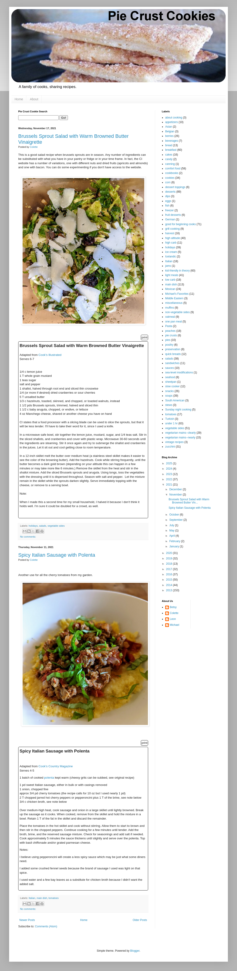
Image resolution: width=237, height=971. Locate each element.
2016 (169, 574)
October (174, 514)
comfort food (172, 168)
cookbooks (171, 173)
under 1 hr (171, 423)
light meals (171, 275)
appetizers (171, 122)
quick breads (173, 354)
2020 (169, 553)
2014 (169, 585)
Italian (32, 898)
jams (168, 265)
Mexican (170, 289)
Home (19, 99)
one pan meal (173, 321)
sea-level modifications (179, 372)
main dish (42, 898)
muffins (169, 307)
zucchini (170, 446)
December (176, 489)
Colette (174, 613)
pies (167, 340)
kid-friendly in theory (177, 270)
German (170, 219)
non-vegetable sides (177, 312)
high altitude (172, 238)
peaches (170, 330)
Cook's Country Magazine (56, 766)
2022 (169, 479)
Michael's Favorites (176, 293)
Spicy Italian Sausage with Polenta (56, 555)
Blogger (134, 950)
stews (168, 405)
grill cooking (172, 228)
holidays (33, 525)
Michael (174, 624)
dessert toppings (175, 187)
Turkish (169, 418)
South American (175, 400)
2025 (169, 463)
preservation (172, 349)
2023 (169, 474)
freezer (169, 210)
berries (169, 136)
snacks (169, 391)
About (34, 99)
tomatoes (54, 898)
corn (167, 182)
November (176, 494)
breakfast (170, 149)
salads (42, 525)
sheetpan (170, 381)
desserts (170, 191)
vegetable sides (56, 525)
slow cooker (172, 386)
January (174, 546)
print (144, 337)
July (172, 525)
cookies (170, 177)
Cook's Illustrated (50, 355)
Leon (173, 619)
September (176, 519)
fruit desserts (173, 214)
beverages (171, 140)
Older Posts (140, 920)
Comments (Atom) (46, 926)
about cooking (173, 117)
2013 (169, 590)
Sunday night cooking (178, 409)
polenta (49, 777)
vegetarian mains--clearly (180, 432)
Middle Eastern (174, 298)
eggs (168, 201)
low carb (170, 279)
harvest (169, 233)
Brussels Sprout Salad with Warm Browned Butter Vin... (189, 501)
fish (167, 205)
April (172, 535)
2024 (169, 468)
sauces (169, 368)
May (172, 530)
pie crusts (171, 335)
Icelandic (170, 256)
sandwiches (172, 363)
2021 (169, 484)
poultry (169, 344)
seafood (170, 377)
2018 (169, 563)
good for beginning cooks (180, 224)
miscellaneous (174, 302)
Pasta (168, 326)
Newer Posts (27, 920)
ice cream (171, 252)
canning (170, 164)
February (175, 541)
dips (167, 196)
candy (169, 159)
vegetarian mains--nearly (180, 437)
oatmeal (170, 316)
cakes (168, 154)
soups (169, 395)
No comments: (28, 536)
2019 (169, 558)
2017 (169, 569)
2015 (169, 579)
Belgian (169, 131)
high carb (170, 242)
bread (168, 145)
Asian (168, 126)
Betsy (173, 607)
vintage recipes (174, 442)
